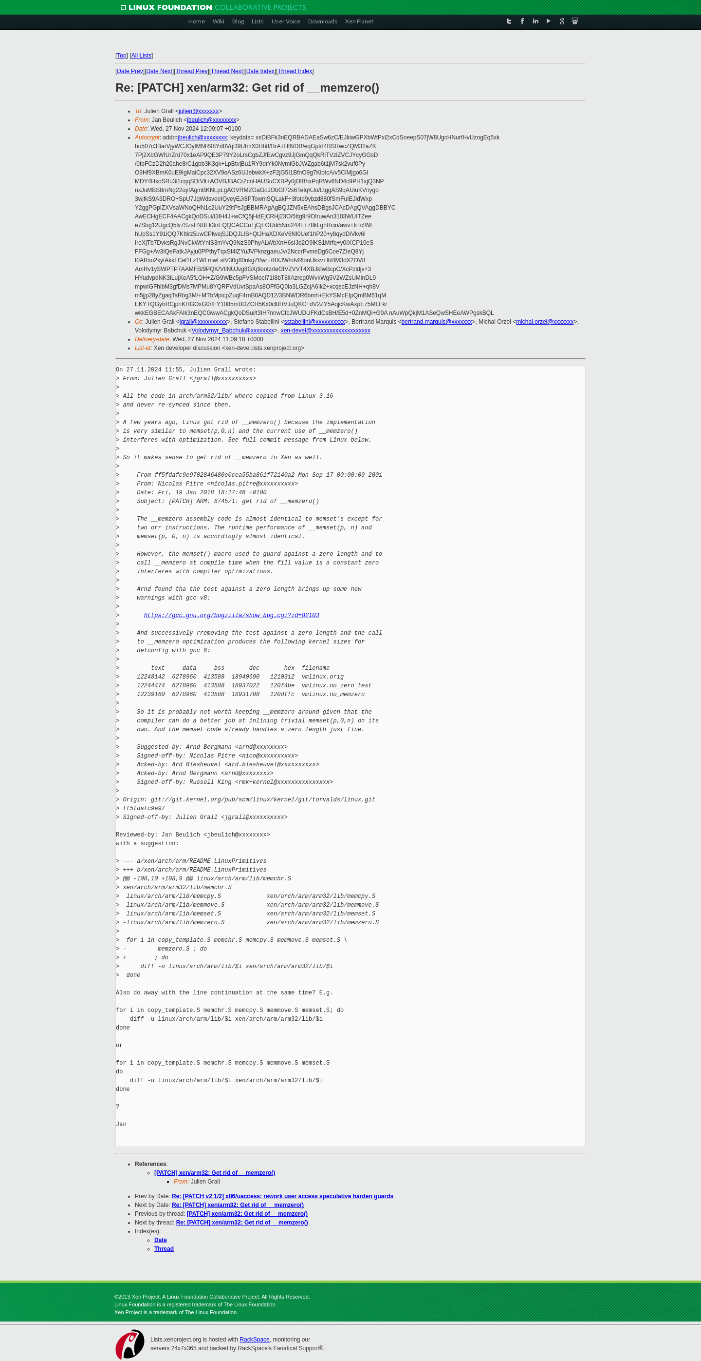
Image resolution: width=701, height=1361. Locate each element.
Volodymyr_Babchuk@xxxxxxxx (232, 330)
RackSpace (254, 1339)
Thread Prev (191, 71)
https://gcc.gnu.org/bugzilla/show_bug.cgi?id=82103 (231, 615)
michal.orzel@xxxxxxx (544, 321)
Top (121, 55)
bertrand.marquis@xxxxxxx (437, 321)
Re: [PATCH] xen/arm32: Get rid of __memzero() (238, 1205)
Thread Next (227, 71)
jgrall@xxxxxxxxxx (203, 321)
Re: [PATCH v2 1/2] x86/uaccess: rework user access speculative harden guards (282, 1196)
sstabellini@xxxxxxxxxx (314, 321)
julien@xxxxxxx (199, 111)
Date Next (159, 71)
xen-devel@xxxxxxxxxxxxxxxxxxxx (325, 330)
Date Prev (130, 71)
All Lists (141, 55)
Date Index (260, 71)
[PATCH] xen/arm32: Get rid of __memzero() (214, 1172)
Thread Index (295, 71)
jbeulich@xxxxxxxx (211, 120)
